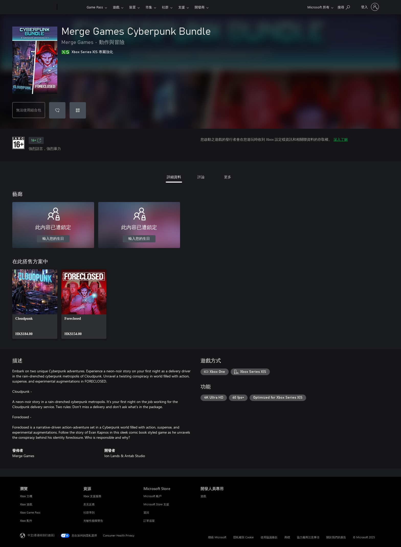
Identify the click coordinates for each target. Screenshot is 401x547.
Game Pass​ (95, 7)
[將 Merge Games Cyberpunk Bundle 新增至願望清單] (57, 110)
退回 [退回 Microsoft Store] (146, 512)
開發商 (200, 7)
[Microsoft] (37, 7)
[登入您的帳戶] (369, 7)
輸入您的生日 (53, 239)
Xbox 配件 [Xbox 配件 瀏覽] (26, 520)
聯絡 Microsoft (217, 537)
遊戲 (116, 7)
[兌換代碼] (78, 110)
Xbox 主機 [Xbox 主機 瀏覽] (26, 496)
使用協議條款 (269, 537)
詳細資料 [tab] (174, 176)
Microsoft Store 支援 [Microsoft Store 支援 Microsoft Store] (156, 504)
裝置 (132, 7)
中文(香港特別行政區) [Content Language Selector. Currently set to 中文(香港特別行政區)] (41, 535)
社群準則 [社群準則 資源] (89, 512)
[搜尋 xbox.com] (343, 6)
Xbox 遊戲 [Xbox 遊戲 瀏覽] (26, 504)
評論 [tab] (201, 176)
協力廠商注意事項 (308, 537)
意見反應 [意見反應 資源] (89, 504)
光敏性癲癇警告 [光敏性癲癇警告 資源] (93, 520)
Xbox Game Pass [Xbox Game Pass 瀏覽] (30, 512)
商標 (287, 537)
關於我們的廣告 (336, 537)
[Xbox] (71, 7)
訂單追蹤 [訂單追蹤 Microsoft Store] (149, 520)
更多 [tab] (227, 176)
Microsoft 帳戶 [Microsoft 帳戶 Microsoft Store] (152, 496)
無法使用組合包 (28, 110)
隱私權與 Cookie (243, 537)
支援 (181, 7)
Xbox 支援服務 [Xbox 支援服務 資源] (92, 496)
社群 (165, 7)
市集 (149, 7)
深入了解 (340, 139)
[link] (34, 304)
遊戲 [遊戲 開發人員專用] (203, 496)
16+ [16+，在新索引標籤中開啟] (36, 140)
